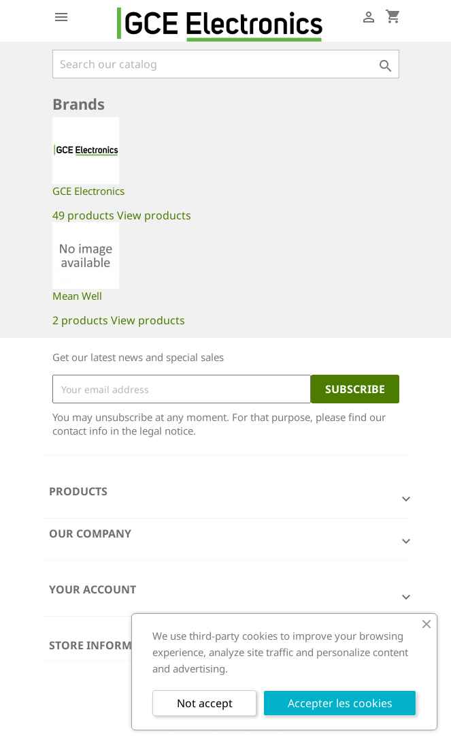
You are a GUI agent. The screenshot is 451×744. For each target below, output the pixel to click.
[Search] (225, 64)
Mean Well (77, 296)
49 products (83, 215)
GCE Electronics (88, 191)
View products (154, 215)
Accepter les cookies (340, 703)
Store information (108, 645)
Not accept (205, 703)
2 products (80, 320)
